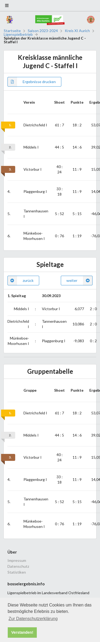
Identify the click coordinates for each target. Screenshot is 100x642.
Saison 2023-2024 (43, 31)
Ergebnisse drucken (31, 82)
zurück (20, 280)
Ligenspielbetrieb (18, 34)
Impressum (16, 560)
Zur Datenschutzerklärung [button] (33, 618)
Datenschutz (18, 566)
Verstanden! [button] (22, 632)
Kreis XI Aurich (77, 31)
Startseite (12, 31)
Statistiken (16, 572)
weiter (79, 280)
